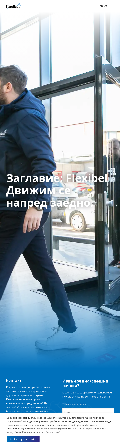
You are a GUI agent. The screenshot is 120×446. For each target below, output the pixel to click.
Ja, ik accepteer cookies (23, 439)
